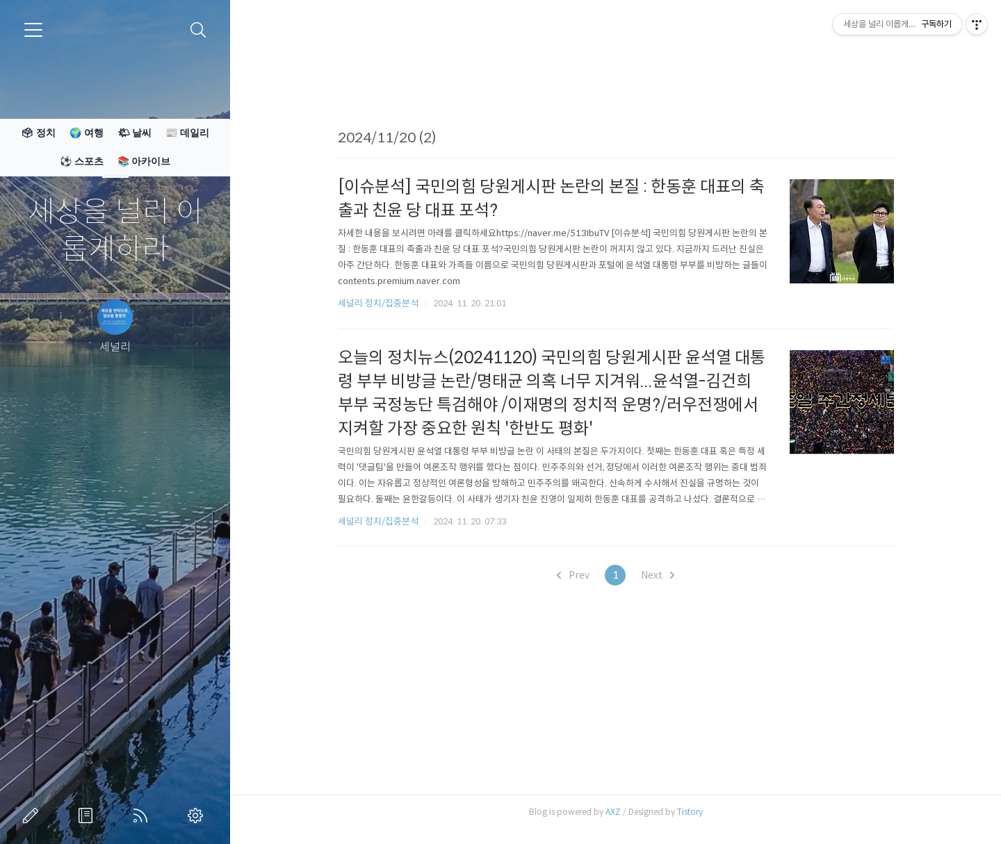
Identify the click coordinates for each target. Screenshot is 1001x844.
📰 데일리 (187, 132)
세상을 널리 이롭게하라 (115, 231)
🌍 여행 (87, 132)
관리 (198, 815)
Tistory (690, 811)
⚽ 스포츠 (82, 161)
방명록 (88, 815)
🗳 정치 (38, 132)
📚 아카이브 (144, 161)
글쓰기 (33, 815)
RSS (143, 815)
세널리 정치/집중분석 (378, 303)
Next (657, 575)
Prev (573, 575)
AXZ (613, 811)
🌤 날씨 (134, 132)
